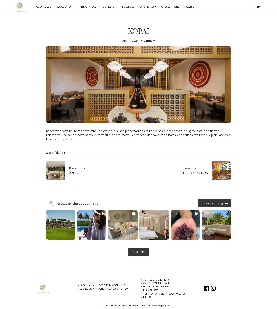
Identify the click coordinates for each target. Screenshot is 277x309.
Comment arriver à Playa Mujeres (164, 293)
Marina (82, 6)
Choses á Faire (170, 6)
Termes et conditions (156, 279)
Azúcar (75, 173)
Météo (147, 297)
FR (257, 6)
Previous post (77, 168)
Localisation (64, 6)
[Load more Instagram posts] (138, 252)
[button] (60, 225)
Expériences (146, 6)
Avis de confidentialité (157, 283)
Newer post (190, 168)
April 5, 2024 (130, 40)
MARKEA (170, 305)
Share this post (55, 152)
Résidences (127, 6)
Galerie (189, 6)
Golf (95, 6)
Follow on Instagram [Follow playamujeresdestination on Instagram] (214, 203)
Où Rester (109, 6)
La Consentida (195, 173)
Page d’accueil (42, 6)
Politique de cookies (155, 286)
